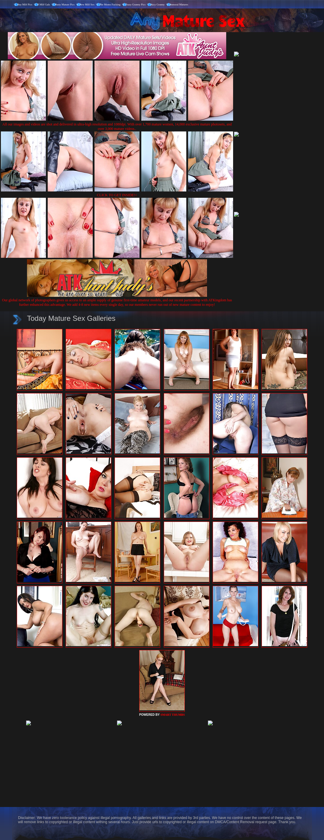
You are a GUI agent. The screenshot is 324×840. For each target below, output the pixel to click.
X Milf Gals (43, 4)
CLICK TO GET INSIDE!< (117, 195)
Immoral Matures (178, 4)
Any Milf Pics (24, 4)
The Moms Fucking (110, 4)
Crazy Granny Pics (135, 4)
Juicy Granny (157, 4)
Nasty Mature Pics (65, 4)
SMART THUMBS (172, 714)
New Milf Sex (86, 4)
